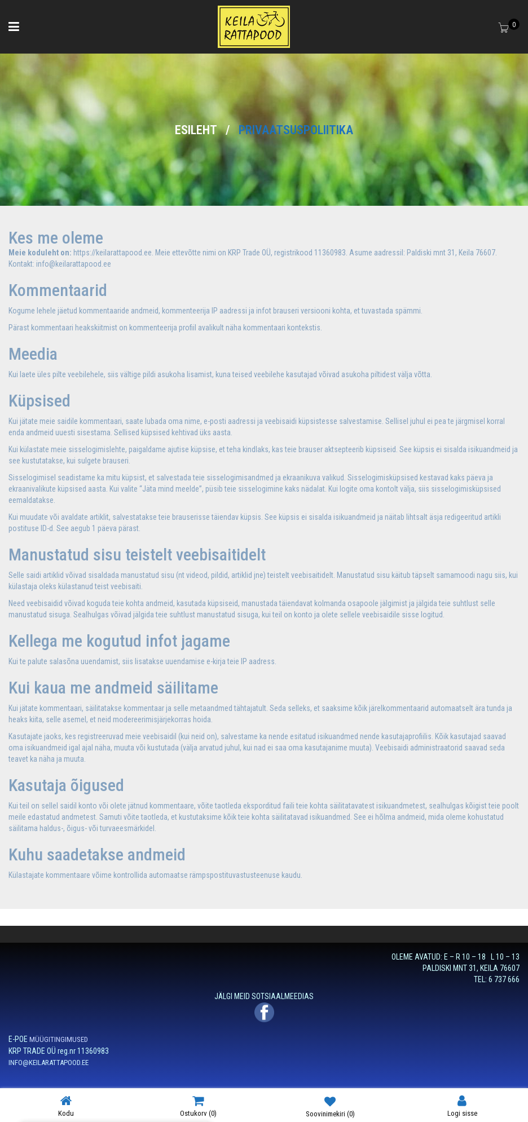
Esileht (196, 130)
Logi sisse (462, 1105)
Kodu (66, 1105)
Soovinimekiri (330, 1106)
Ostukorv (198, 1105)
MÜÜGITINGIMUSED (58, 1039)
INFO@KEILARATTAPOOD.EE (48, 1062)
